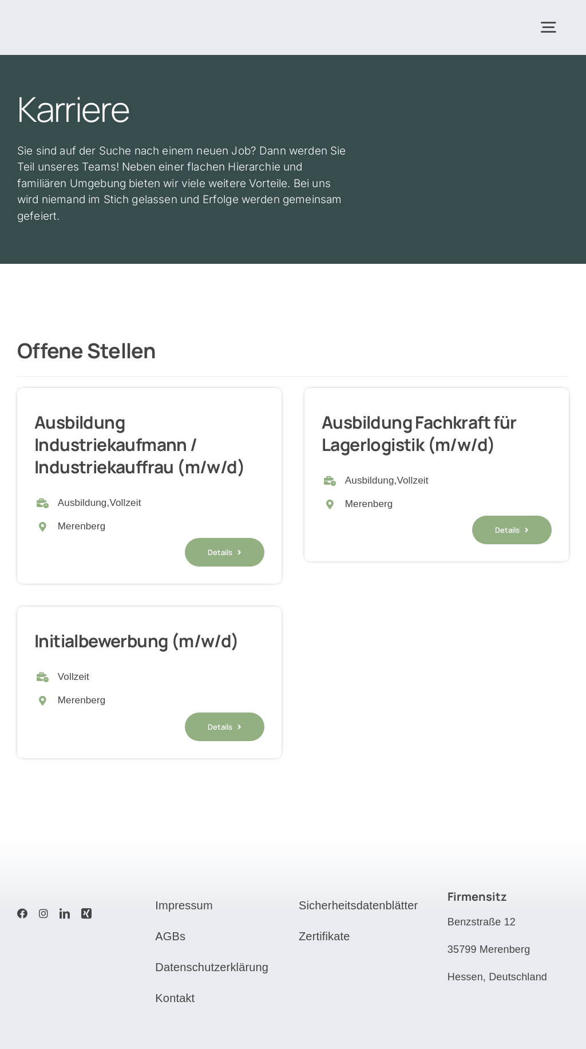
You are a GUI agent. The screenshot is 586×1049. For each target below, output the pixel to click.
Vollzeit (125, 502)
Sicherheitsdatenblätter (358, 905)
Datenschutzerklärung (211, 967)
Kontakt (175, 998)
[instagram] (43, 913)
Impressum (183, 905)
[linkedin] (65, 913)
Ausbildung (82, 502)
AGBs (170, 936)
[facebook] (22, 913)
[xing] (86, 913)
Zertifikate (324, 936)
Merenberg (82, 526)
